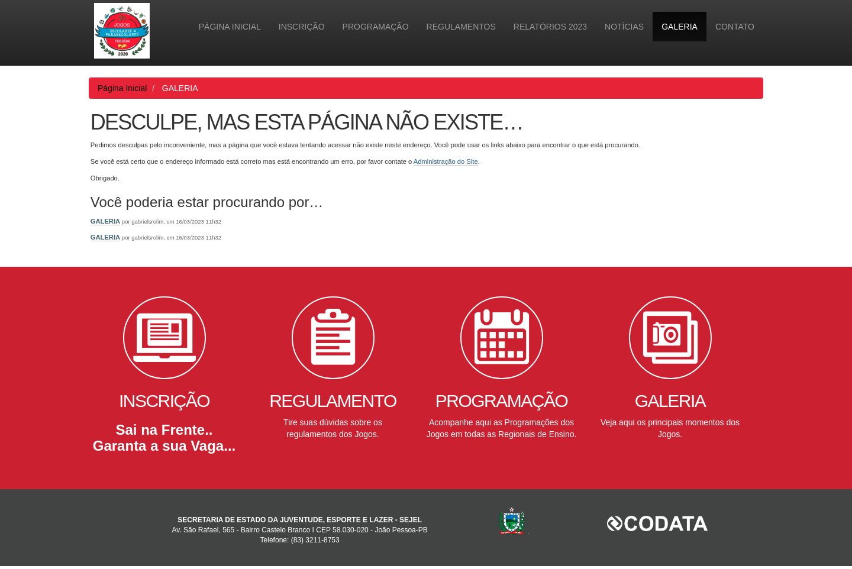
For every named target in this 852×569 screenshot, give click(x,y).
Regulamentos (461, 26)
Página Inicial (230, 26)
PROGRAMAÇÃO (376, 26)
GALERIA (679, 26)
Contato (734, 26)
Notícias (624, 26)
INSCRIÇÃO (302, 26)
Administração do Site (446, 161)
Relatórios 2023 (550, 26)
